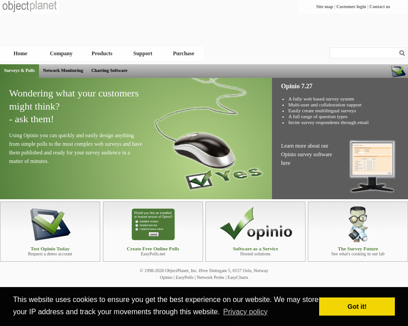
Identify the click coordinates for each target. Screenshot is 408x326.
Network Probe (210, 277)
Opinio (166, 277)
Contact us (379, 6)
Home (21, 53)
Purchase (183, 53)
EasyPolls (184, 277)
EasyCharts (238, 277)
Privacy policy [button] (245, 312)
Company (61, 53)
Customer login (351, 6)
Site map (324, 6)
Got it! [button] (357, 306)
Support (142, 53)
